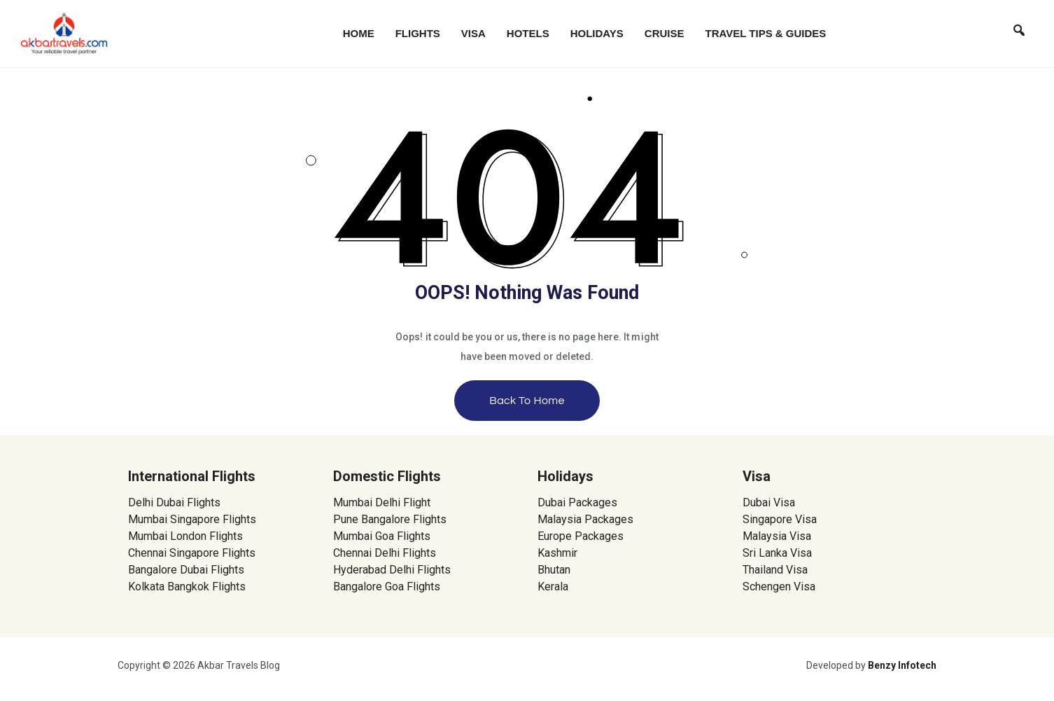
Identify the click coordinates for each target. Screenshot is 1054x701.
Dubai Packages (577, 502)
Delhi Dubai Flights (174, 502)
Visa (473, 33)
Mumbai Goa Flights (381, 536)
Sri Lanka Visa (779, 553)
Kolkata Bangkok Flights (187, 586)
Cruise (664, 33)
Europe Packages (580, 536)
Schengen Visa (779, 586)
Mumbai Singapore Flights (192, 519)
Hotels (528, 33)
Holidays (597, 33)
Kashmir (557, 553)
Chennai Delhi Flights (384, 553)
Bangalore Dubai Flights (186, 569)
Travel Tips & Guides (766, 33)
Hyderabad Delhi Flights (392, 569)
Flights (417, 33)
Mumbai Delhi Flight (381, 502)
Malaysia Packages (585, 519)
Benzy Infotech (902, 665)
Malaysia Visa (777, 536)
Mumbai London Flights (185, 536)
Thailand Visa (775, 569)
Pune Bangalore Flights (390, 519)
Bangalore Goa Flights (386, 586)
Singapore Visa (780, 519)
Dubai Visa (769, 502)
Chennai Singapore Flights (191, 553)
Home (358, 33)
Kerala (552, 586)
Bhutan (553, 569)
